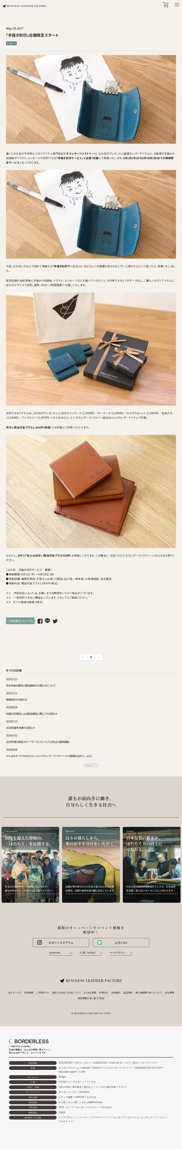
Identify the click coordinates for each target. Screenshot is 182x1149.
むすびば (91, 1097)
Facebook (55, 952)
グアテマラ (96, 1117)
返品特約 (127, 992)
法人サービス (14, 992)
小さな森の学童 (108, 1087)
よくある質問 (90, 992)
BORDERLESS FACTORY (148, 1068)
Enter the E (115, 1062)
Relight (62, 1077)
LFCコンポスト (83, 1062)
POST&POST (66, 1062)
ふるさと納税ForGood (90, 1102)
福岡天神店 (28, 579)
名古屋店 (106, 579)
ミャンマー (82, 1117)
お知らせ (11, 43)
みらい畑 (72, 1102)
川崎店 (58, 579)
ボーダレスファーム (69, 1068)
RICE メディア (66, 1107)
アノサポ (91, 1082)
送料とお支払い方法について (66, 992)
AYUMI (62, 1082)
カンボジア (119, 1117)
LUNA (82, 1071)
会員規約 (115, 992)
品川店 (68, 579)
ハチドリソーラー (149, 1062)
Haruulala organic (68, 1071)
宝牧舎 (62, 1112)
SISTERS (84, 1092)
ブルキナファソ (67, 1121)
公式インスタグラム (55, 942)
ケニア (107, 1117)
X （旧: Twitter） (88, 952)
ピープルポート (76, 1082)
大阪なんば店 (44, 579)
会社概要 (169, 992)
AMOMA (86, 1068)
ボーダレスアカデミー (87, 1107)
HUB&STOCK (100, 1062)
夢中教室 (77, 1087)
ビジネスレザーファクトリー (118, 1068)
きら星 (62, 1102)
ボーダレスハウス (68, 1092)
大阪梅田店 (92, 579)
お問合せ (103, 992)
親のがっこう (91, 1087)
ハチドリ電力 (130, 1062)
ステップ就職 (65, 1097)
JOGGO (97, 1068)
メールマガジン (117, 952)
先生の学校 (64, 1087)
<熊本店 (79, 579)
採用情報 (28, 992)
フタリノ (122, 1087)
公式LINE (112, 942)
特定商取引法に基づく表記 (91, 998)
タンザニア (146, 1117)
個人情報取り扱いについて (149, 992)
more (90, 765)
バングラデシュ (67, 1117)
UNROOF (80, 1097)
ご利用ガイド (42, 992)
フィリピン (160, 1117)
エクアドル (133, 1117)
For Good (106, 1107)
